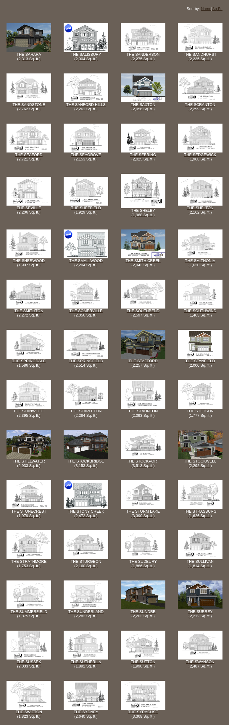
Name (206, 8)
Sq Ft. (217, 8)
